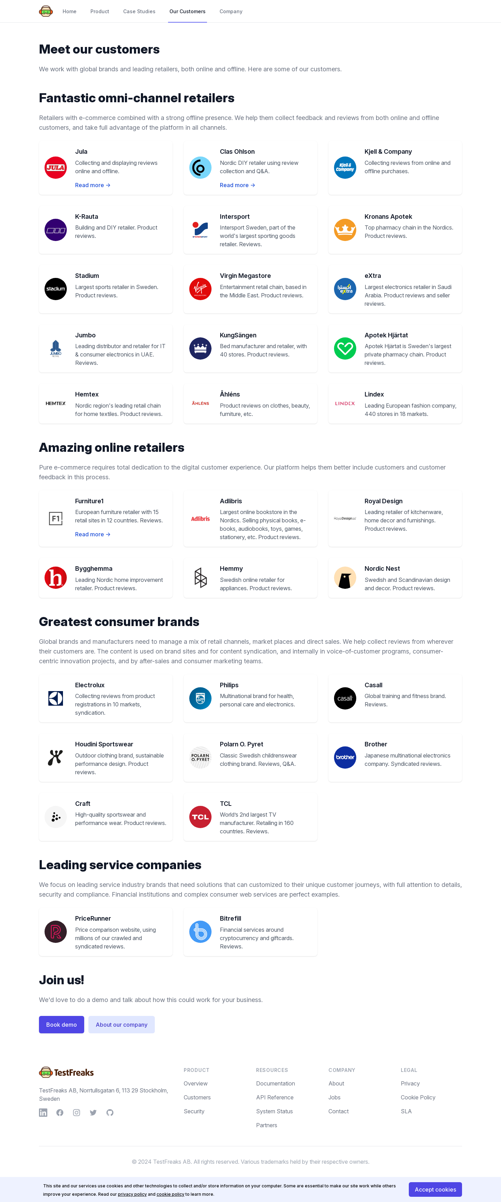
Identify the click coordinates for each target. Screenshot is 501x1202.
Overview (196, 1083)
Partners (266, 1125)
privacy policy (132, 1194)
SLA (406, 1111)
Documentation (275, 1083)
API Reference (275, 1097)
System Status (274, 1111)
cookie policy (170, 1194)
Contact (338, 1111)
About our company (122, 1024)
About (336, 1083)
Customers (197, 1097)
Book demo (61, 1024)
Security (194, 1111)
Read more (93, 185)
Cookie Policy (418, 1097)
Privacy (410, 1083)
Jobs (334, 1097)
